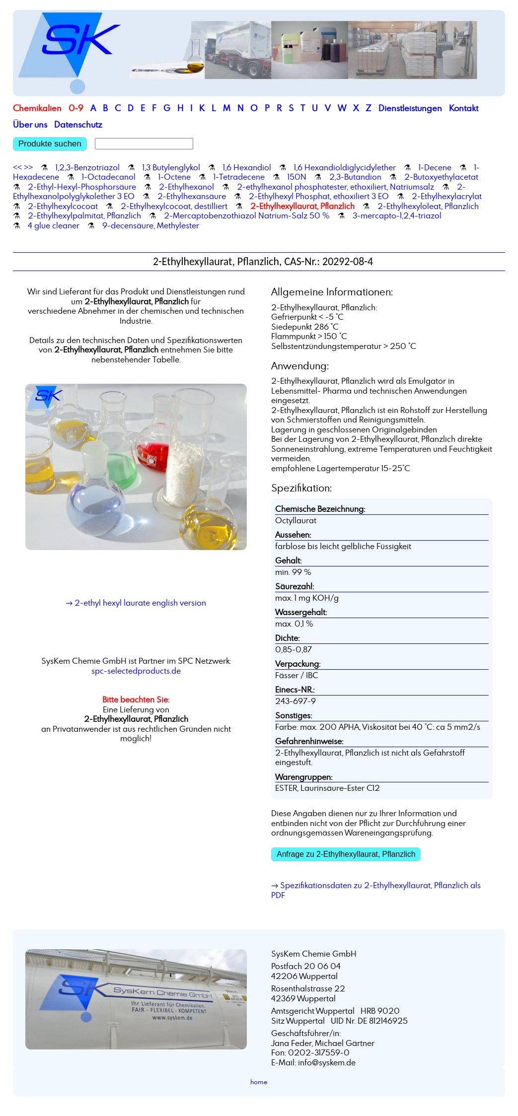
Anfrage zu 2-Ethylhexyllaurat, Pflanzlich (346, 854)
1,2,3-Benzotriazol (88, 167)
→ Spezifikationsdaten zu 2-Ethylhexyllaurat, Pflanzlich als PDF (376, 890)
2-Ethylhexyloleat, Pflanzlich (428, 206)
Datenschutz (78, 124)
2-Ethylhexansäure (191, 196)
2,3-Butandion (355, 177)
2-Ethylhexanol (186, 187)
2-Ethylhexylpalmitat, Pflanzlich (84, 215)
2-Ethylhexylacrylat (447, 196)
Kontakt (463, 108)
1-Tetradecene (239, 177)
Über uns (30, 124)
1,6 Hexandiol (247, 167)
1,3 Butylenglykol (171, 167)
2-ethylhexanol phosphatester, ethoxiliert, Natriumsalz (335, 187)
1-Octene (174, 177)
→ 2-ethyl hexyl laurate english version (136, 603)
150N (297, 177)
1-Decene (435, 167)
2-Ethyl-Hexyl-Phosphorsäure (82, 187)
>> (28, 167)
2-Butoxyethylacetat (441, 177)
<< (17, 167)
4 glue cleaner (53, 225)
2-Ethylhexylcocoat (63, 206)
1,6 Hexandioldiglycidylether (345, 167)
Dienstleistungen (410, 108)
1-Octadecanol (109, 177)
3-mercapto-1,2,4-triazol (397, 215)
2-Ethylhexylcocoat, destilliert (174, 206)
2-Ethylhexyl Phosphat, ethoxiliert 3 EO (319, 196)
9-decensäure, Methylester (150, 225)
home (259, 1081)
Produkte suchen (49, 143)
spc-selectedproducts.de (136, 671)
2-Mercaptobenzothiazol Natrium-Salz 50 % (247, 215)
